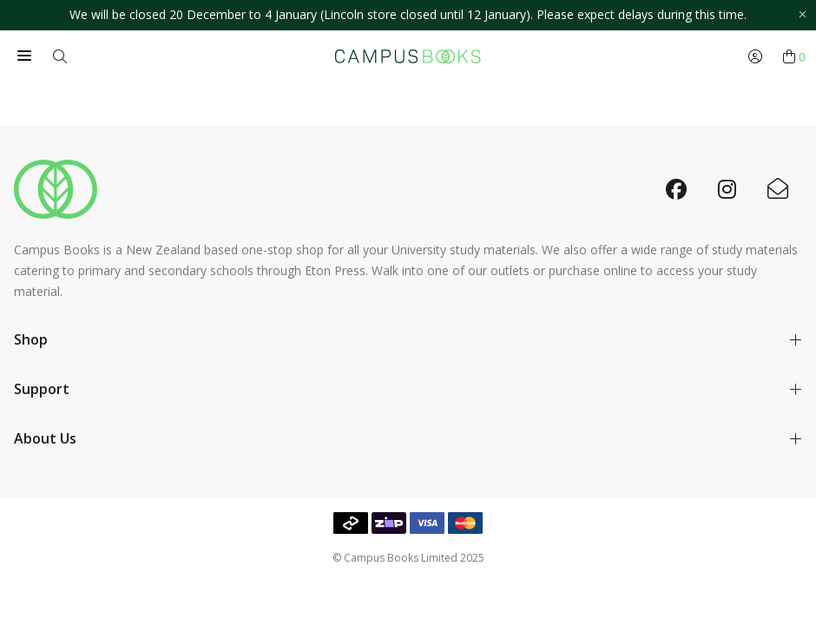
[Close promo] (802, 15)
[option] (408, 15)
